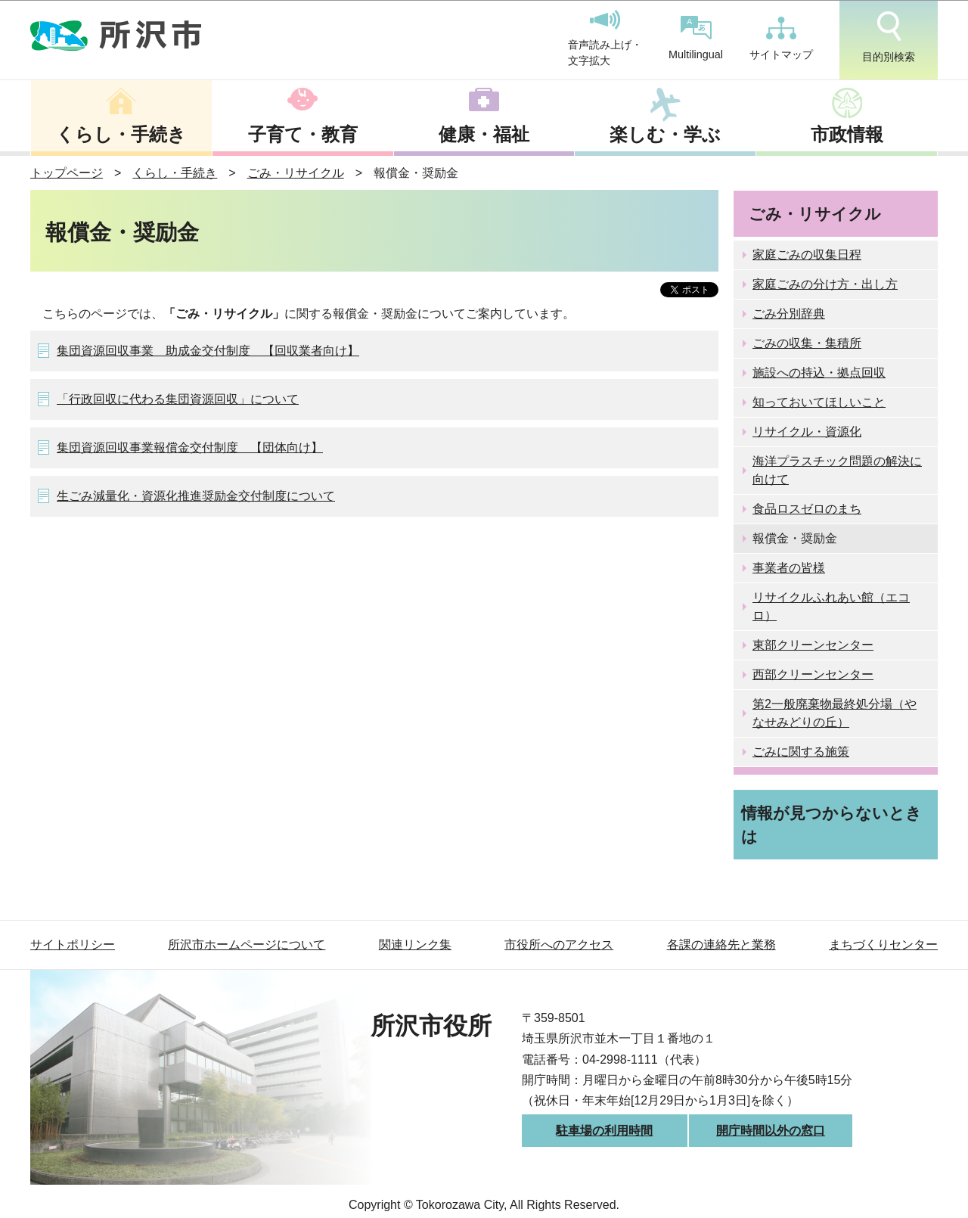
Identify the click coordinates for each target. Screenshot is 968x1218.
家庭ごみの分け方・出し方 (825, 284)
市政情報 (847, 134)
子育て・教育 (303, 134)
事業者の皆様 (788, 567)
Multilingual (696, 38)
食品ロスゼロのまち (806, 508)
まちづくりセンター (883, 944)
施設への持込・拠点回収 (819, 372)
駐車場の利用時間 (604, 1130)
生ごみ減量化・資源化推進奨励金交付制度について (196, 495)
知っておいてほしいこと (819, 402)
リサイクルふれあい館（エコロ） (831, 606)
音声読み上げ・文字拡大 (605, 38)
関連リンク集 (415, 944)
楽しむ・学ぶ (665, 134)
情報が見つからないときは (831, 824)
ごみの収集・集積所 (806, 343)
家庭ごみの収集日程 (806, 254)
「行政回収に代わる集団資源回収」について (178, 399)
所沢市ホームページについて (246, 944)
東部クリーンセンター (812, 645)
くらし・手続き (121, 134)
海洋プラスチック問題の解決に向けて (837, 470)
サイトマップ (781, 39)
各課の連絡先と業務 (721, 944)
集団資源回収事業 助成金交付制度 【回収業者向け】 (208, 350)
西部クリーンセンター (812, 674)
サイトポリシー (72, 944)
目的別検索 (888, 37)
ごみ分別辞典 (788, 313)
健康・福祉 (484, 134)
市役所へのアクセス (558, 944)
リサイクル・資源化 (806, 431)
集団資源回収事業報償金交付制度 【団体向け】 (190, 447)
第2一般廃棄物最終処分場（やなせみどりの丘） (834, 713)
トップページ (66, 172)
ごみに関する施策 (800, 751)
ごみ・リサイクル (295, 172)
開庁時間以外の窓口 (770, 1130)
